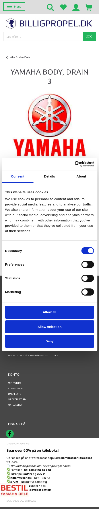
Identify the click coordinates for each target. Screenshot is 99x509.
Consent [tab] (17, 176)
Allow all (49, 312)
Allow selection (49, 327)
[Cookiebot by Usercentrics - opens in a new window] (74, 164)
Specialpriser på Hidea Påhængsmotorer (33, 355)
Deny (49, 341)
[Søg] (89, 36)
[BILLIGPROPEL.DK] (49, 23)
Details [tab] (49, 176)
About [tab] (81, 176)
